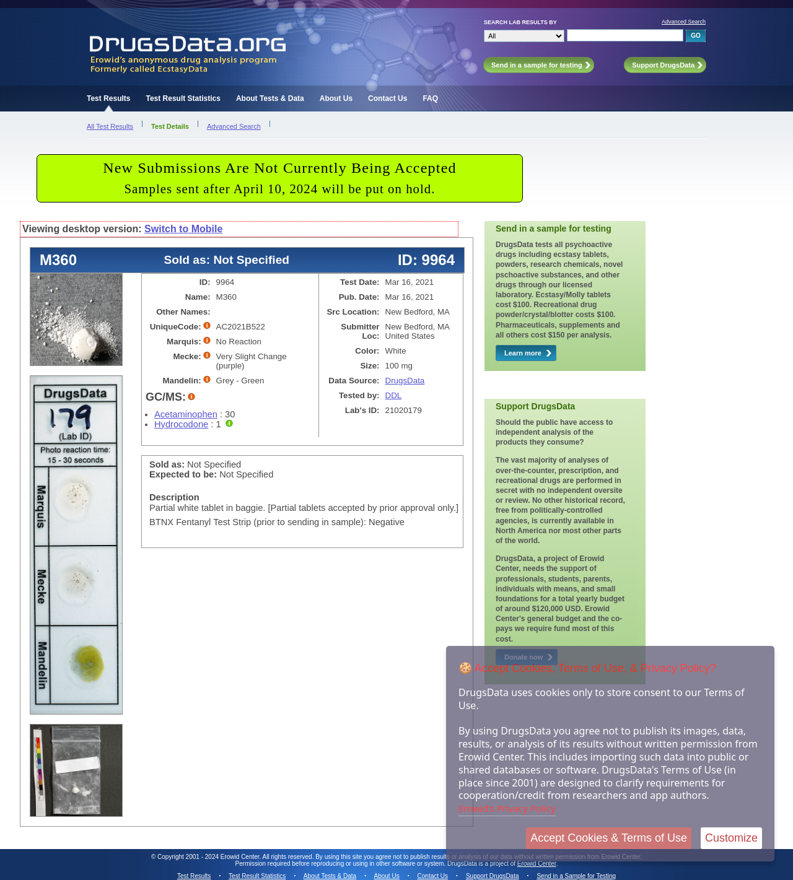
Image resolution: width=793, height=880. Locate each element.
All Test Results (110, 126)
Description (174, 497)
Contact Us (387, 98)
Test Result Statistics (183, 98)
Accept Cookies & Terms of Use (608, 838)
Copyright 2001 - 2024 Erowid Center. (209, 856)
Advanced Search (684, 22)
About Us (336, 98)
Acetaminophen (185, 414)
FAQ (430, 98)
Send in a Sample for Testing (576, 876)
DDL (393, 395)
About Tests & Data (270, 98)
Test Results (108, 98)
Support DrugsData (492, 876)
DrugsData (405, 380)
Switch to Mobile (183, 229)
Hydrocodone (181, 424)
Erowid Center (536, 863)
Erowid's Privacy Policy (507, 808)
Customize (731, 838)
